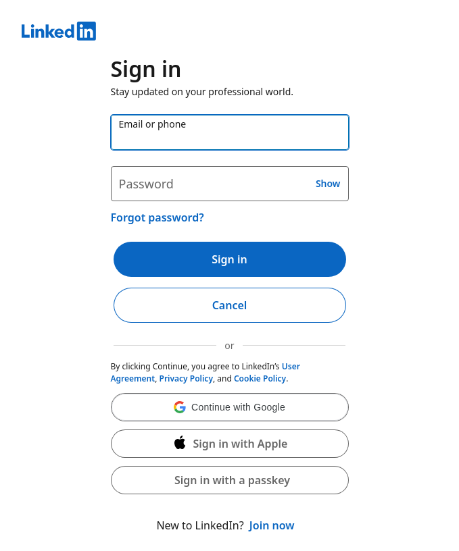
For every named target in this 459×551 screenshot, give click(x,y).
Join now (272, 525)
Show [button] (328, 183)
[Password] (230, 183)
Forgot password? (157, 217)
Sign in (229, 259)
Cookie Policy (260, 378)
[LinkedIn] (229, 33)
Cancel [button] (229, 305)
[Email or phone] (230, 132)
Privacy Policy (186, 378)
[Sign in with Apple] (230, 443)
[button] (230, 407)
